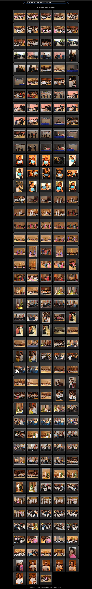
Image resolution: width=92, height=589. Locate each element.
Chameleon (55, 587)
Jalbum (51, 587)
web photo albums (44, 587)
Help (61, 587)
